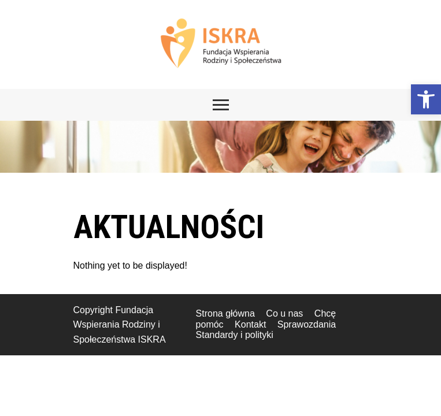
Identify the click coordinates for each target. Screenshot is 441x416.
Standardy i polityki (234, 335)
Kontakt (250, 324)
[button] (426, 99)
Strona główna (225, 313)
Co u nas (284, 313)
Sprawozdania (306, 324)
